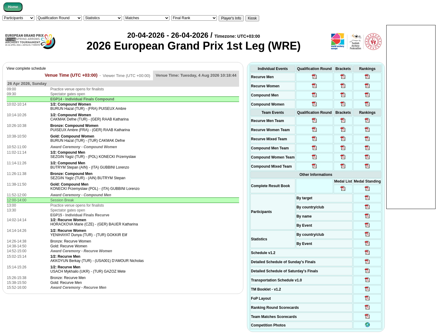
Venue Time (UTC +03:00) (71, 75)
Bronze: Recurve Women (70, 241)
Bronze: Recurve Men (67, 278)
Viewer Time (126, 75)
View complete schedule (26, 68)
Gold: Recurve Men (66, 283)
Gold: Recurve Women (68, 246)
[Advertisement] (411, 116)
